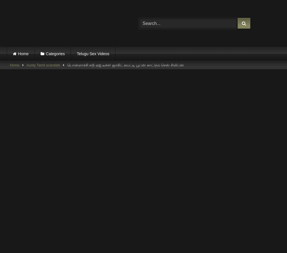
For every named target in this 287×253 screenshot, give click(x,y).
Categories (55, 54)
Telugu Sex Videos (93, 54)
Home (23, 54)
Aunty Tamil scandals (43, 65)
